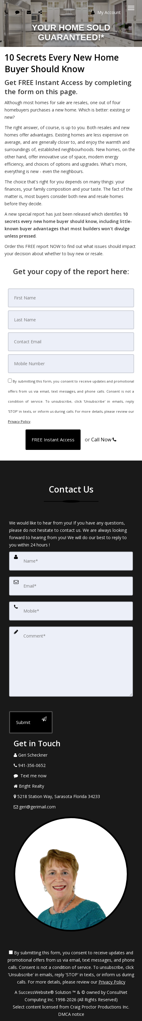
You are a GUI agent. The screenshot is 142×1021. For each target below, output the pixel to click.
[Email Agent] (71, 807)
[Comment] (71, 662)
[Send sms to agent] (18, 12)
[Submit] (31, 722)
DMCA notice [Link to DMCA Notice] (71, 1014)
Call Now (103, 439)
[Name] (71, 561)
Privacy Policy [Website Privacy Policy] (19, 421)
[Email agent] (30, 12)
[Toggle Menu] (131, 8)
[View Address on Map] (71, 796)
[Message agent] (71, 775)
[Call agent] (7, 12)
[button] (53, 439)
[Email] (71, 341)
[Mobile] (71, 363)
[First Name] (71, 297)
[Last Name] (71, 319)
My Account (106, 12)
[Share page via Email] (40, 12)
